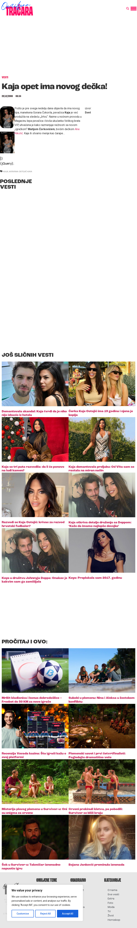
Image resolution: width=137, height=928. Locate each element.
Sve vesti (113, 894)
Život (111, 915)
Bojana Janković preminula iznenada (96, 865)
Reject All (45, 913)
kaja (5, 171)
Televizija (79, 907)
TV (109, 911)
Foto (76, 899)
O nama (112, 890)
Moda (111, 907)
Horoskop (114, 920)
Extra (111, 899)
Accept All (67, 913)
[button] (127, 8)
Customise (23, 913)
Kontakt (79, 890)
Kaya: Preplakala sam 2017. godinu (95, 578)
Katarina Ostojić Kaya (20, 171)
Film (76, 894)
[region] (45, 903)
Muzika (78, 903)
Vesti (77, 911)
